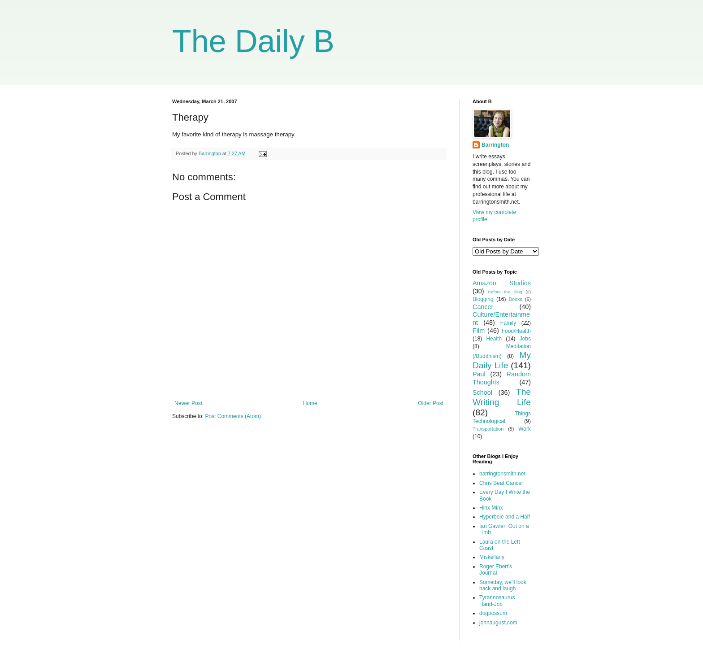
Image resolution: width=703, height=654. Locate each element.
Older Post (430, 403)
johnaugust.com (498, 622)
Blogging (483, 299)
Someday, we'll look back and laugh (502, 585)
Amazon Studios (502, 283)
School (482, 392)
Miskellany (491, 557)
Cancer (483, 306)
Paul (479, 374)
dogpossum (493, 613)
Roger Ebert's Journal (495, 569)
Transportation (488, 429)
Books (515, 299)
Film (479, 330)
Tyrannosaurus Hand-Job (497, 600)
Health (494, 339)
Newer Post (188, 403)
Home (310, 403)
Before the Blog (505, 291)
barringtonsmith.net (502, 474)
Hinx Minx (491, 508)
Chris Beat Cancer (501, 483)
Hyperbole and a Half (504, 517)
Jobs (525, 339)
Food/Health (516, 331)
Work (524, 429)
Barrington (495, 145)
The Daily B (253, 41)
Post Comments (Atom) (233, 416)
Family (508, 323)
